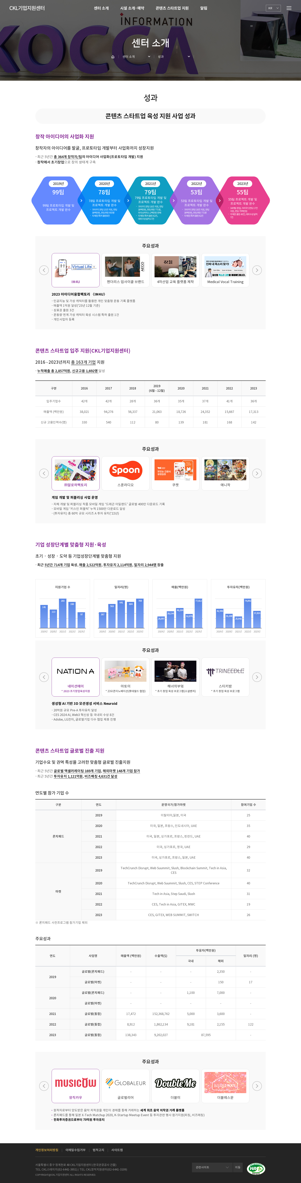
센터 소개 (101, 8)
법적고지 (98, 1150)
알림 (203, 8)
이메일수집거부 (75, 1150)
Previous (44, 270)
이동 (238, 1167)
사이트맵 (117, 1150)
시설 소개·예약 (132, 8)
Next (257, 270)
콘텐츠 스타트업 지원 (172, 8)
